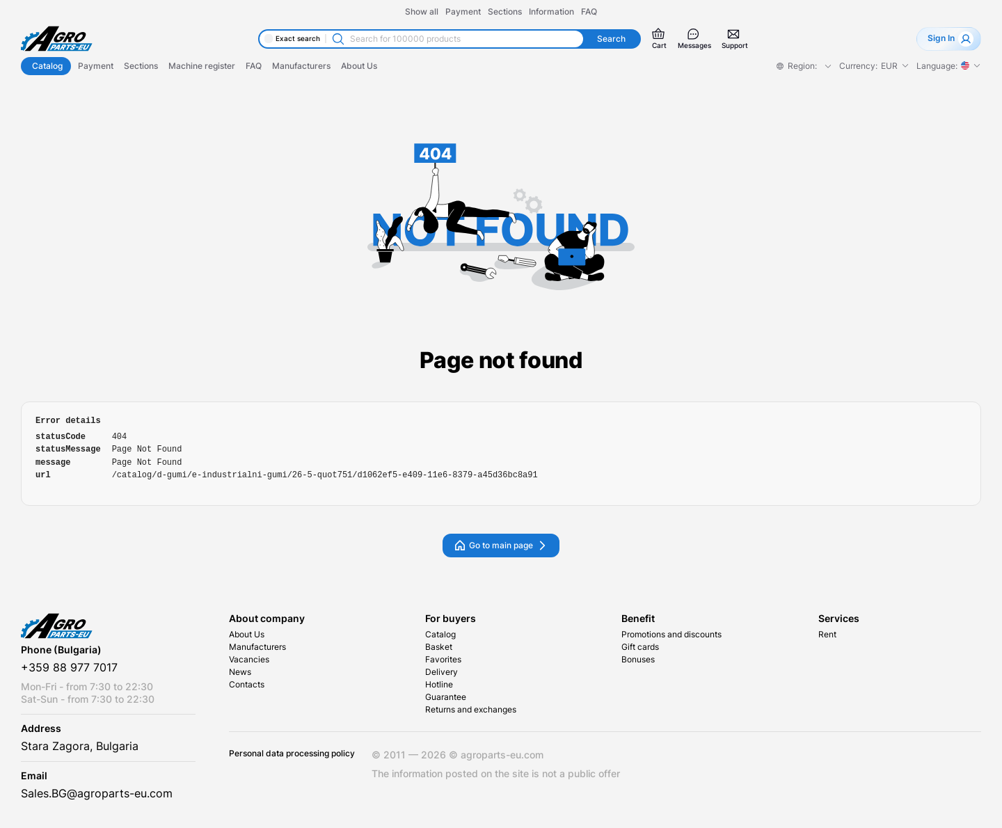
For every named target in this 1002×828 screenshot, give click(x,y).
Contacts (246, 685)
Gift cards (640, 647)
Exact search (298, 38)
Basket (438, 647)
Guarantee (445, 697)
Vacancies (249, 659)
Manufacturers (257, 647)
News (240, 672)
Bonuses (638, 659)
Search (611, 39)
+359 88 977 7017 (69, 667)
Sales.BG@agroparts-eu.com (97, 793)
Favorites (443, 659)
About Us (246, 634)
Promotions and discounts (671, 634)
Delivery (441, 672)
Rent (827, 634)
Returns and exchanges (470, 710)
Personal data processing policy (292, 753)
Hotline (439, 685)
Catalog (440, 634)
